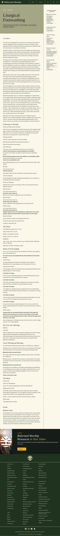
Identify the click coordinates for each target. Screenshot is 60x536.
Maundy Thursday (9, 27)
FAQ (48, 2)
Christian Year (10, 523)
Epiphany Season (10, 473)
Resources (10, 9)
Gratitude (25, 484)
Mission (24, 499)
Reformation (25, 521)
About (33, 2)
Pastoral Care (25, 510)
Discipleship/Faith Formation (29, 477)
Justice (24, 490)
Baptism (40, 508)
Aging (8, 514)
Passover (48, 21)
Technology (41, 466)
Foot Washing (24, 25)
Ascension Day (10, 497)
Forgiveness (54, 63)
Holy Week (9, 484)
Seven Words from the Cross (51, 66)
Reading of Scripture (43, 503)
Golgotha (54, 51)
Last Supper (32, 25)
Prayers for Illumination (43, 501)
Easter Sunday (10, 492)
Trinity (40, 468)
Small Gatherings (42, 464)
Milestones (25, 497)
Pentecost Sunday (11, 499)
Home (4, 9)
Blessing (9, 519)
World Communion (42, 475)
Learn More (50, 23)
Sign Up (22, 449)
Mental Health (26, 495)
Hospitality (25, 486)
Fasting (24, 479)
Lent (48, 54)
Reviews (24, 524)
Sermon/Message (42, 505)
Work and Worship (42, 473)
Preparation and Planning (28, 515)
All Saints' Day (10, 506)
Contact (41, 2)
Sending (40, 522)
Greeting (40, 485)
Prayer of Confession (43, 492)
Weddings (41, 470)
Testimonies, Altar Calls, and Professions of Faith (44, 513)
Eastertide (9, 495)
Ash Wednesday (10, 481)
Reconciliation (49, 64)
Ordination (25, 508)
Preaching (25, 512)
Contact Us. (40, 534)
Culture (24, 473)
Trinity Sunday (10, 504)
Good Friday (9, 490)
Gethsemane (49, 51)
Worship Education (42, 477)
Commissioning (26, 466)
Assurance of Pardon (43, 496)
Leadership (25, 492)
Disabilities (25, 475)
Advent (8, 466)
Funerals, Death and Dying (28, 481)
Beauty (8, 516)
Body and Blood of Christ (11, 25)
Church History (26, 464)
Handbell (48, 39)
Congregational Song (27, 468)
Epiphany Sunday (10, 470)
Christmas (9, 468)
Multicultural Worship (27, 504)
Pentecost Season (11, 501)
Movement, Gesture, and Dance (29, 501)
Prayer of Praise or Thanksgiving (45, 520)
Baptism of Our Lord (11, 475)
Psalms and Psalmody (27, 517)
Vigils (53, 42)
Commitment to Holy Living (44, 499)
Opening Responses (43, 488)
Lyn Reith (7, 38)
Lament (40, 494)
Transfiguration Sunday (12, 477)
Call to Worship (42, 483)
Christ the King (10, 508)
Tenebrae (51, 54)
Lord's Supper (41, 518)
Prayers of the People (43, 516)
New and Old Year (26, 506)
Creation (48, 63)
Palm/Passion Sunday (11, 486)
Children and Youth (11, 521)
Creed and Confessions (43, 510)
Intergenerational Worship (28, 488)
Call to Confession (42, 490)
